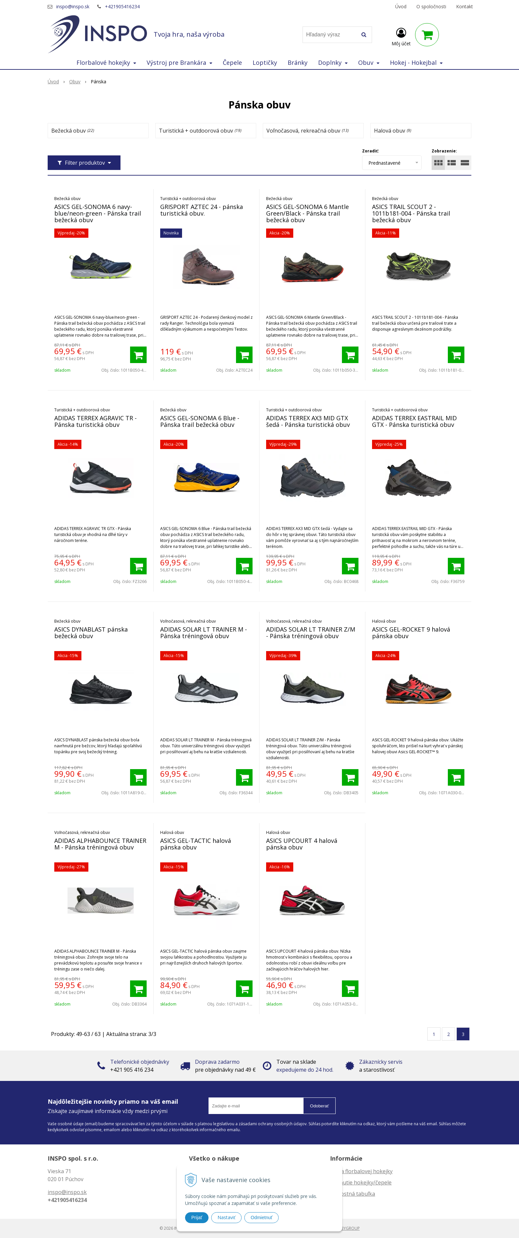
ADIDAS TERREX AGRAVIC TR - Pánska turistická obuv (95, 421)
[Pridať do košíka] (138, 355)
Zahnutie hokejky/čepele (361, 1182)
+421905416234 (122, 6)
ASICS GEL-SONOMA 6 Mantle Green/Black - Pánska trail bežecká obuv (307, 213)
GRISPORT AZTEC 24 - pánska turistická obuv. (201, 210)
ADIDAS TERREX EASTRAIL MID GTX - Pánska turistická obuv (414, 421)
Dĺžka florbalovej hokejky (361, 1171)
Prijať (196, 1217)
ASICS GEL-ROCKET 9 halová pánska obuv (411, 632)
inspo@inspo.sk (72, 6)
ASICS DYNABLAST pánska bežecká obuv (91, 632)
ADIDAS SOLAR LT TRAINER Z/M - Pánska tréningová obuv (310, 632)
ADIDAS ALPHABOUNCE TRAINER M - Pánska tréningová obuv (100, 844)
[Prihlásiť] (401, 36)
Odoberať (319, 1105)
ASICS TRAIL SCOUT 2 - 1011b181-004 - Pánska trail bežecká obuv (411, 213)
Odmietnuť (261, 1217)
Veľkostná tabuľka (352, 1193)
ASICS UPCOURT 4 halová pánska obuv (301, 844)
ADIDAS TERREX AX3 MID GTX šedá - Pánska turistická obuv (308, 421)
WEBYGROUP (347, 1228)
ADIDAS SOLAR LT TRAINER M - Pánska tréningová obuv (203, 632)
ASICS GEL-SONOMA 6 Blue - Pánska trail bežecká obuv (199, 421)
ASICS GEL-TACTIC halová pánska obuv (195, 844)
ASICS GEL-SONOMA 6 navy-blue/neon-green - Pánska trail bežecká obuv (97, 213)
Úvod (400, 6)
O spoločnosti (431, 6)
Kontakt (464, 6)
